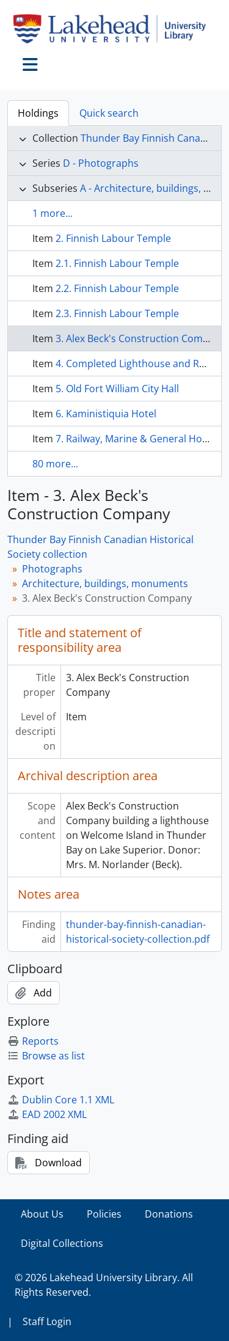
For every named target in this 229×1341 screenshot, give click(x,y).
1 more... (52, 213)
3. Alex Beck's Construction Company (140, 338)
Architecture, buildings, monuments (105, 583)
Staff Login (47, 1321)
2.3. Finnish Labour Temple (117, 313)
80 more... (55, 463)
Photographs (52, 568)
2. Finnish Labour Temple (113, 238)
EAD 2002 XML (47, 1114)
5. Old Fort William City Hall (117, 388)
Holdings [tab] (38, 113)
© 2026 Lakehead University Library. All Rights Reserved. (104, 1285)
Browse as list (46, 1055)
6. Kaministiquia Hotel (106, 413)
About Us (42, 1214)
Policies (104, 1214)
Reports (33, 1041)
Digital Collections (62, 1243)
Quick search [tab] (109, 113)
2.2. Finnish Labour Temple (117, 288)
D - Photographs (101, 163)
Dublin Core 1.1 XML (60, 1099)
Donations (169, 1214)
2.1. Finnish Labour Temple (117, 263)
